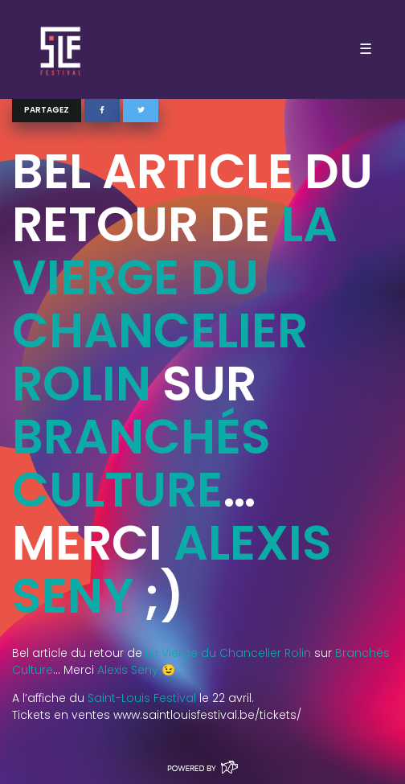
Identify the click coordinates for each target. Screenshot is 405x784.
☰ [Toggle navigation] (365, 49)
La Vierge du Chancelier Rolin (175, 304)
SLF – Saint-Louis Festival (61, 49)
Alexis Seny (127, 670)
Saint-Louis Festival (142, 698)
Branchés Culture (141, 463)
